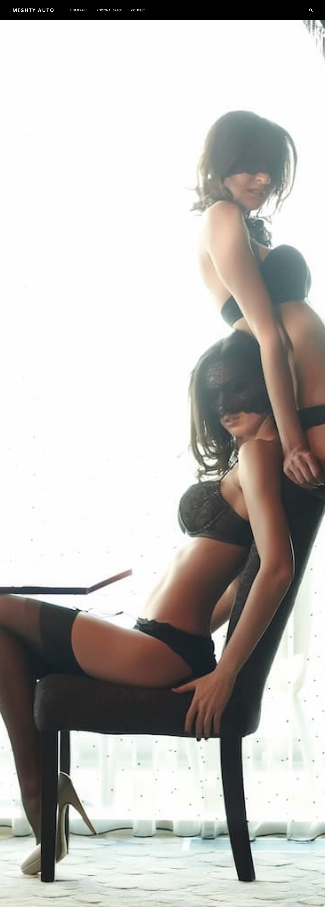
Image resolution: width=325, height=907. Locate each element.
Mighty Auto (33, 10)
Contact (138, 10)
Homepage (78, 10)
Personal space (109, 10)
